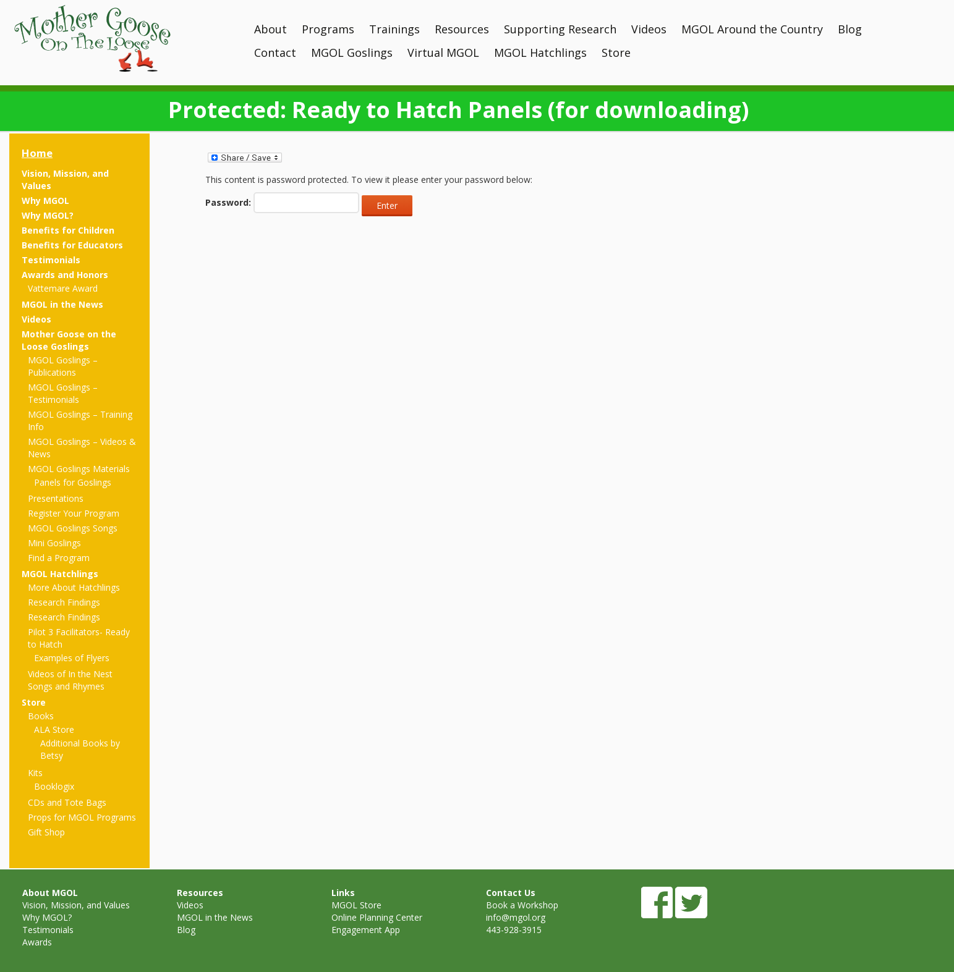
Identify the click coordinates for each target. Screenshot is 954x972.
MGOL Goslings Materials (79, 469)
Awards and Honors (65, 275)
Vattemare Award (63, 288)
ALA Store (54, 729)
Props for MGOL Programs (82, 817)
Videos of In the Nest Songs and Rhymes (70, 680)
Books (41, 716)
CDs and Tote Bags (67, 802)
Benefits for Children (68, 230)
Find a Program (59, 558)
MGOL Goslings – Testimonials (63, 393)
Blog (850, 29)
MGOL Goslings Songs (72, 528)
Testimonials (51, 260)
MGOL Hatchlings (540, 52)
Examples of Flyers (71, 658)
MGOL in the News (62, 304)
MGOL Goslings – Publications (63, 366)
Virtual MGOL (443, 52)
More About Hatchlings (74, 587)
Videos (649, 29)
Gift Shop (46, 832)
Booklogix (54, 786)
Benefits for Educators (72, 245)
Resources (462, 29)
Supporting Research (560, 29)
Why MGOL (45, 200)
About (270, 29)
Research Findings (64, 602)
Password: (282, 202)
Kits (35, 773)
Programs (328, 29)
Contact (275, 52)
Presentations (55, 498)
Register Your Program (73, 513)
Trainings (394, 29)
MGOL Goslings (352, 52)
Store (616, 52)
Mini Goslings (54, 543)
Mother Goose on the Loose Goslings (69, 340)
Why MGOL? (48, 215)
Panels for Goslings (72, 482)
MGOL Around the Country (752, 29)
